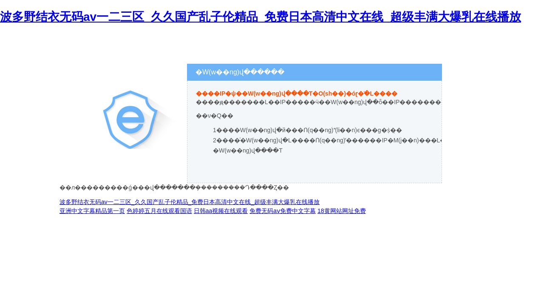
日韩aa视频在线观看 (221, 210)
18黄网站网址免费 (341, 210)
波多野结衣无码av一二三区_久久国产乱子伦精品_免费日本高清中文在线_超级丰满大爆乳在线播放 (260, 16)
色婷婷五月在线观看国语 (159, 210)
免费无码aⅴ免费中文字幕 (282, 210)
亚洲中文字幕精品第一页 (92, 210)
